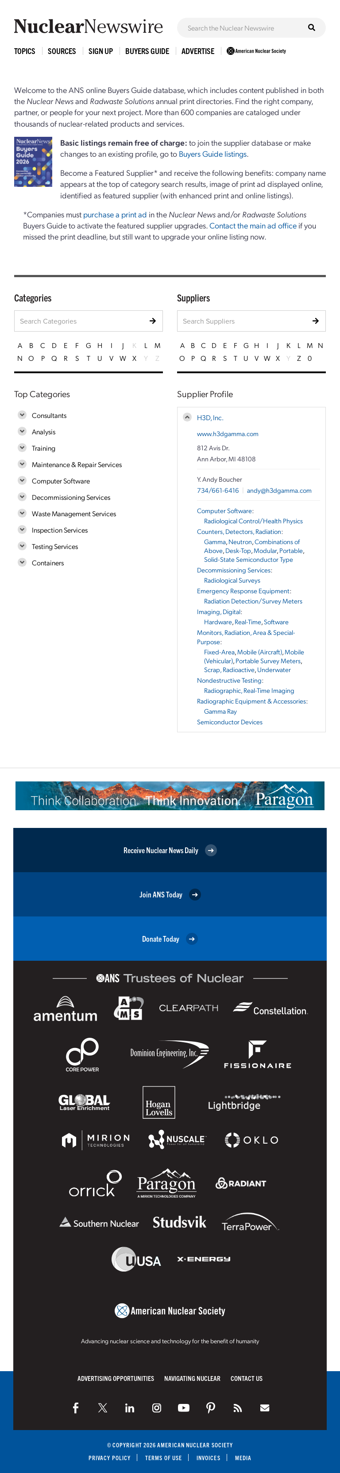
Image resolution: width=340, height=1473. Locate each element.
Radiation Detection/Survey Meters (253, 600)
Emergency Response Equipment (243, 590)
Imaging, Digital (218, 611)
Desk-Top (238, 550)
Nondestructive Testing (229, 680)
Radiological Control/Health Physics (253, 520)
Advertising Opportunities (115, 1378)
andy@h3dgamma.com (279, 490)
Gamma (215, 541)
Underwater (274, 669)
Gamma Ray (220, 711)
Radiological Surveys (232, 580)
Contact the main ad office (253, 225)
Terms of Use (163, 1457)
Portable (291, 550)
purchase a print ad (115, 214)
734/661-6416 (218, 490)
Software (276, 621)
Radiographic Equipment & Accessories (251, 700)
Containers (48, 562)
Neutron (240, 541)
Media (243, 1457)
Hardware (218, 621)
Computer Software (61, 480)
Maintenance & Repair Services (77, 464)
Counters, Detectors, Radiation (239, 531)
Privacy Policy (110, 1457)
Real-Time (248, 621)
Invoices (208, 1457)
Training (43, 447)
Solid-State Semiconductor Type (248, 559)
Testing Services (55, 546)
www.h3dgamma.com (228, 433)
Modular (265, 550)
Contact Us (247, 1378)
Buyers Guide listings (213, 153)
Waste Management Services (74, 513)
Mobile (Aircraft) (259, 651)
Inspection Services (60, 529)
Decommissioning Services (71, 497)
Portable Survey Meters (268, 660)
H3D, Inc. (210, 417)
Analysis (43, 431)
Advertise (198, 51)
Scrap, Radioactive (229, 669)
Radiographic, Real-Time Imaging (249, 690)
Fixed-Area (219, 651)
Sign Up (101, 51)
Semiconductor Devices (230, 721)
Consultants (49, 415)
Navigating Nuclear (192, 1378)
